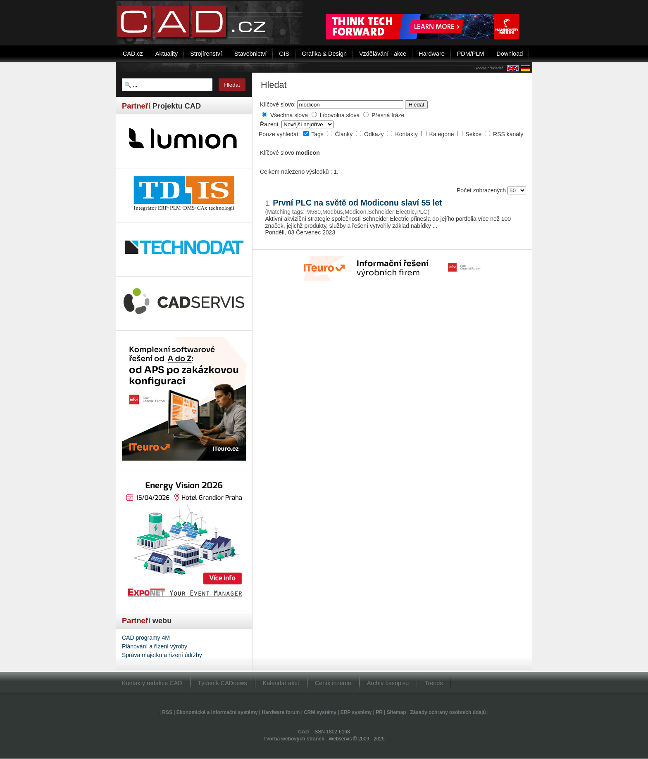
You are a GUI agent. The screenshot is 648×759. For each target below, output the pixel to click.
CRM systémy (320, 712)
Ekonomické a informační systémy (217, 712)
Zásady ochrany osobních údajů (448, 712)
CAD (303, 732)
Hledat (416, 105)
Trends (433, 683)
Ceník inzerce (333, 683)
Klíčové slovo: (277, 104)
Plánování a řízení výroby (154, 646)
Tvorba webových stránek (293, 739)
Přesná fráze (388, 115)
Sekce (474, 134)
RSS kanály (508, 134)
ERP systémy (356, 712)
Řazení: (270, 124)
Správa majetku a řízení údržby (162, 655)
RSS (167, 712)
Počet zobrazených (482, 190)
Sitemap (396, 712)
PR (379, 712)
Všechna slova (289, 115)
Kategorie (442, 134)
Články (345, 134)
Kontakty (407, 134)
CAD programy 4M (146, 637)
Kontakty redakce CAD (152, 683)
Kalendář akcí (281, 683)
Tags (318, 134)
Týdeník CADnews (222, 683)
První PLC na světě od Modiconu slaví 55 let (357, 202)
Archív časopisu (388, 683)
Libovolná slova (340, 115)
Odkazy (374, 134)
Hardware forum (281, 712)
